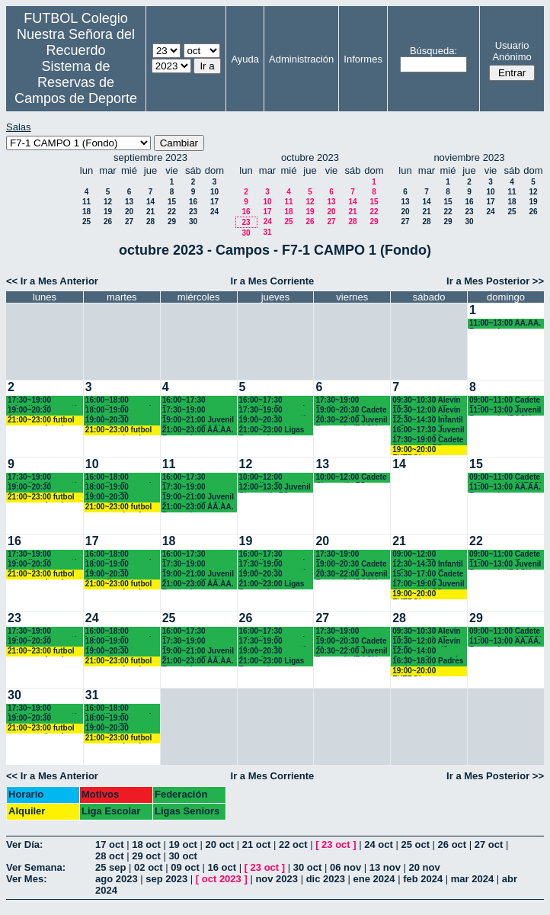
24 (214, 211)
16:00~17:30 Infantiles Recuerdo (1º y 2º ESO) (274, 401)
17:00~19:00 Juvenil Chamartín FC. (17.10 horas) (428, 584)
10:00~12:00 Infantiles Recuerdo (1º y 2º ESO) (274, 478)
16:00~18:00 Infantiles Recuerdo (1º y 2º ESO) (120, 401)
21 (150, 211)
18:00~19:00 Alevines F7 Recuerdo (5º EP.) (116, 411)
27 (129, 221)
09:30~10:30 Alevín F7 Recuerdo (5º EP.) (426, 401)
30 (193, 221)
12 (108, 201)
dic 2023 (325, 878)
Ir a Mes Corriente (273, 281)
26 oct (452, 844)
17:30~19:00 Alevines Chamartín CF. (274, 411)
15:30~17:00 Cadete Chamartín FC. (427, 575)
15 (172, 201)
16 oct (221, 867)
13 (129, 201)
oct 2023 (221, 878)
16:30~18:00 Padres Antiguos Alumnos (427, 661)
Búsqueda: (433, 50)
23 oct (335, 844)
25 (86, 221)
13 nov (385, 867)
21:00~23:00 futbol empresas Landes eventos (41, 420)
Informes (363, 59)
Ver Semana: (36, 867)
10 (214, 192)
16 (193, 201)
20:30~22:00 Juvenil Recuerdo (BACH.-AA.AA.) (351, 420)
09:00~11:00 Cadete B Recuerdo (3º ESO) (504, 401)
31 (267, 232)
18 (86, 211)
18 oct (146, 844)
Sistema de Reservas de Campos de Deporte (75, 82)
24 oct (378, 844)
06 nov (345, 867)
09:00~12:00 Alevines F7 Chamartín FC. (418, 555)
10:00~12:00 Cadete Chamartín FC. (350, 478)
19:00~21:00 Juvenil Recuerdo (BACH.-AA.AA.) (198, 420)
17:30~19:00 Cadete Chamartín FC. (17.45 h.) (427, 440)
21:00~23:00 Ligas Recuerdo (272, 430)
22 (172, 211)
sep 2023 (166, 878)
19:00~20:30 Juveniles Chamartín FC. (33, 411)
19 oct (182, 844)
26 (108, 221)
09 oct (185, 867)
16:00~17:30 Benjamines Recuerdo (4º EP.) (193, 401)
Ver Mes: (26, 878)
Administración (301, 59)
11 (86, 201)
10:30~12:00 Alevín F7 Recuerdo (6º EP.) (426, 411)
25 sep (110, 867)
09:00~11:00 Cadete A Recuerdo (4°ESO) (505, 478)
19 (108, 211)
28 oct (109, 856)
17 (214, 201)
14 (150, 201)
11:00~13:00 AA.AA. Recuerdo (505, 324)
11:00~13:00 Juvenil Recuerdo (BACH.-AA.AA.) (505, 411)
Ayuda (245, 59)
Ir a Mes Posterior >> (495, 281)
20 (129, 211)
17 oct (109, 844)
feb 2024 (423, 878)
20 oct (220, 844)
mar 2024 (472, 878)
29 (172, 221)
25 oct (415, 844)
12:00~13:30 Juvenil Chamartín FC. (275, 488)
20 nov (424, 867)
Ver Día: (24, 844)
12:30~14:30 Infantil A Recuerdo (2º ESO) (427, 420)
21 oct (256, 844)
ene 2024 (374, 878)
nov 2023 (276, 878)
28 (150, 221)
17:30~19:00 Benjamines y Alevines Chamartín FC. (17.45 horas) (197, 411)
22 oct (293, 844)
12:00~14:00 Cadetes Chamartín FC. (427, 652)
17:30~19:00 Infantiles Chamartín (44, 401)
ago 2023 (116, 878)
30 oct (182, 856)
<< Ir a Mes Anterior (52, 281)
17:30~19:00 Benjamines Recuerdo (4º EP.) (346, 401)
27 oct (489, 844)
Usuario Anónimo (511, 51)
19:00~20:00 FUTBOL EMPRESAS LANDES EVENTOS (427, 450)
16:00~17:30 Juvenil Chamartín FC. (428, 430)
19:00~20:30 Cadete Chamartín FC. (350, 411)
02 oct (148, 867)
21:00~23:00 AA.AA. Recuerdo (198, 430)
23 (193, 211)
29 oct (146, 856)
